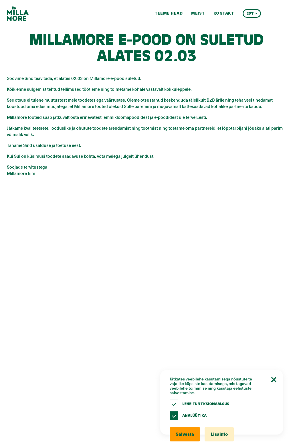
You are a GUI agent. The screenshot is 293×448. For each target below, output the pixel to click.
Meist (198, 13)
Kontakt (223, 13)
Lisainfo (219, 434)
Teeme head (169, 13)
